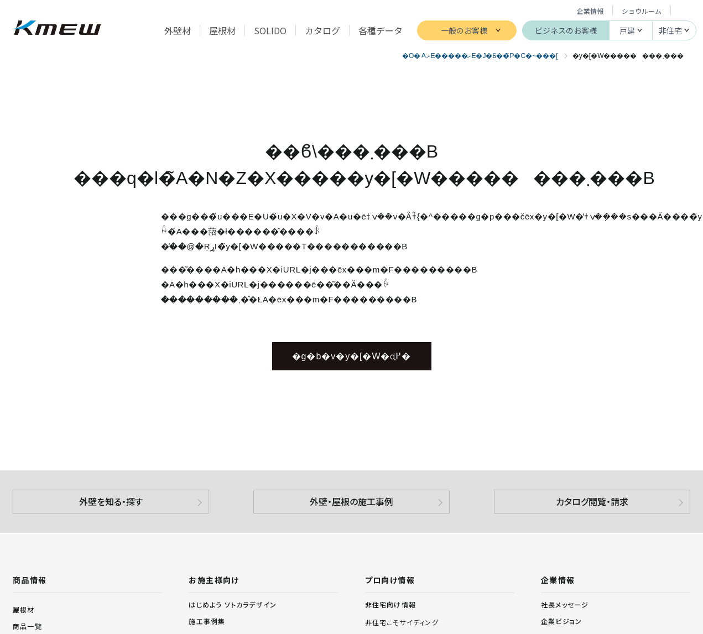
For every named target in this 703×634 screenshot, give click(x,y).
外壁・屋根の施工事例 (351, 501)
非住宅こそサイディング (402, 622)
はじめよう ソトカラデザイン (233, 604)
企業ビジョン (561, 621)
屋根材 (24, 609)
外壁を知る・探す (111, 501)
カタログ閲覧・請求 (592, 501)
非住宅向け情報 (390, 604)
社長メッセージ (565, 604)
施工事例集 (207, 621)
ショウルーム (642, 10)
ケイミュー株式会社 (56, 29)
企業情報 (590, 10)
